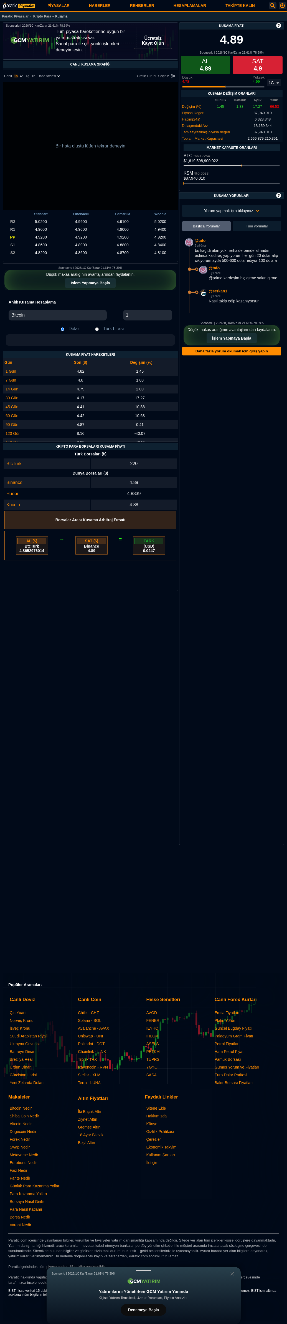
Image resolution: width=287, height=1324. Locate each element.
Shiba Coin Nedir (24, 1116)
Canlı (8, 76)
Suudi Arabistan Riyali (28, 1036)
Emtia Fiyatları (227, 1012)
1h (33, 76)
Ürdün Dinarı (21, 1067)
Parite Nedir (20, 1178)
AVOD (151, 1012)
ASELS (152, 1044)
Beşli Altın (86, 1142)
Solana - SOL (89, 1020)
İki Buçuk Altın (90, 1111)
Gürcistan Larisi (23, 1075)
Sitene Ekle (156, 1108)
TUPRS (152, 1059)
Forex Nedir (20, 1139)
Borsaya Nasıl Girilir (27, 1201)
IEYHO (152, 1028)
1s (16, 76)
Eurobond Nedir (23, 1162)
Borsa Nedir (20, 1217)
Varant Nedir (20, 1225)
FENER (152, 1020)
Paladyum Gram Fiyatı (234, 1036)
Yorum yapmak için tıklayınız (231, 211)
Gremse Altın (89, 1127)
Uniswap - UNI (90, 1036)
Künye (152, 1124)
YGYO (152, 1067)
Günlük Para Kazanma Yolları (35, 1186)
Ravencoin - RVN (93, 1067)
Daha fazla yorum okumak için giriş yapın (231, 351)
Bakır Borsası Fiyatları (234, 1082)
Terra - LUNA (89, 1082)
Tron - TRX (87, 1059)
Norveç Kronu (22, 1020)
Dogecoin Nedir (23, 1131)
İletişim (152, 1162)
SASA (151, 1075)
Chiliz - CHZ (88, 1012)
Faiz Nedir (18, 1170)
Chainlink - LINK (92, 1051)
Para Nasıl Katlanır (26, 1209)
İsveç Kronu (20, 1028)
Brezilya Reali (22, 1059)
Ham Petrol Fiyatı (230, 1051)
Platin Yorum (226, 1020)
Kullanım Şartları (160, 1155)
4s (22, 76)
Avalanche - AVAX (93, 1028)
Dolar (73, 328)
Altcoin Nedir (21, 1124)
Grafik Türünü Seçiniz (157, 76)
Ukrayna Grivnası (25, 1044)
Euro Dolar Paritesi (231, 1075)
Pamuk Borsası (228, 1059)
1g (27, 76)
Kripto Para (42, 16)
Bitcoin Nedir (21, 1108)
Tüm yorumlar (257, 226)
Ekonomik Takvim (161, 1147)
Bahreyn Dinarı (22, 1051)
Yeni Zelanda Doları (27, 1082)
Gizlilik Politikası (160, 1131)
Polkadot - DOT (91, 1044)
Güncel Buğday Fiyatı (233, 1028)
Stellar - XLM (89, 1075)
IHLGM (152, 1036)
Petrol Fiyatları (227, 1044)
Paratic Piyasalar (15, 16)
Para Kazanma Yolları (28, 1194)
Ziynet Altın (87, 1119)
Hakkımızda (156, 1116)
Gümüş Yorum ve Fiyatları (237, 1067)
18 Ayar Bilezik (90, 1135)
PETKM (153, 1051)
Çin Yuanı (18, 1012)
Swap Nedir (20, 1147)
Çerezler (153, 1139)
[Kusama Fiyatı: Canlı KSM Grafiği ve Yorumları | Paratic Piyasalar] (18, 5)
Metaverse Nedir (24, 1155)
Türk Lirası (113, 328)
